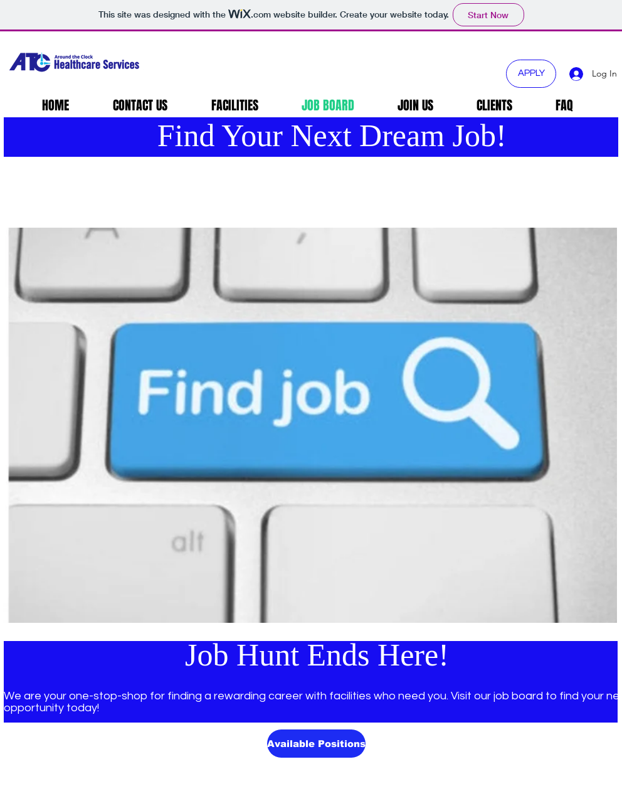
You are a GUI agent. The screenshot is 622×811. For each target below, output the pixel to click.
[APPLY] (531, 74)
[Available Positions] (316, 743)
